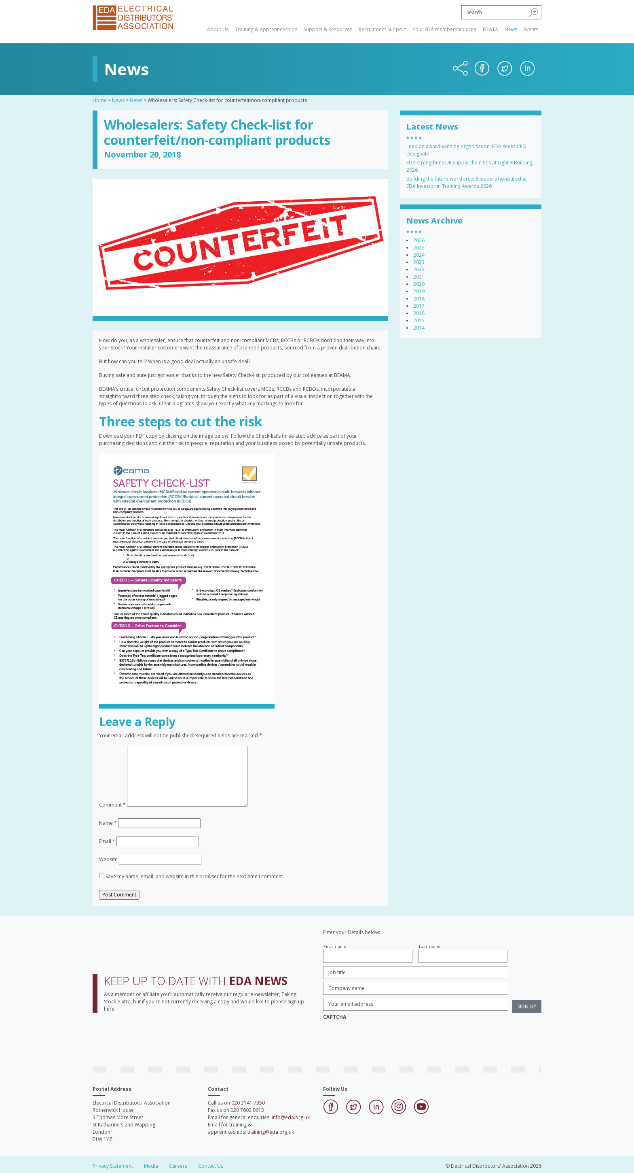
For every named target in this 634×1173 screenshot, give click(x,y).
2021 (419, 276)
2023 (419, 262)
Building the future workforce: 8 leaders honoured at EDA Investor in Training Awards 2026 (466, 182)
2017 (419, 305)
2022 (419, 269)
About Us (217, 29)
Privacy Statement (113, 1165)
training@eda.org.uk (270, 1131)
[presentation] (384, 1039)
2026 (419, 240)
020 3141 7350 (248, 1102)
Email (107, 841)
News (511, 29)
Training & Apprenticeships (266, 29)
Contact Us (210, 1165)
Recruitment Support (382, 29)
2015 (419, 320)
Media (151, 1165)
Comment (112, 804)
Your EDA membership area (444, 29)
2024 (419, 254)
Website (108, 859)
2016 (419, 313)
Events (531, 29)
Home (100, 100)
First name (335, 946)
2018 (419, 298)
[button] (533, 12)
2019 (419, 291)
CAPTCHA (334, 1017)
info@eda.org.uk (291, 1117)
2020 (419, 284)
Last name (430, 946)
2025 (419, 247)
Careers (178, 1165)
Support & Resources (328, 29)
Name (108, 823)
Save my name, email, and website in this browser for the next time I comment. (195, 876)
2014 (419, 327)
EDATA (490, 29)
